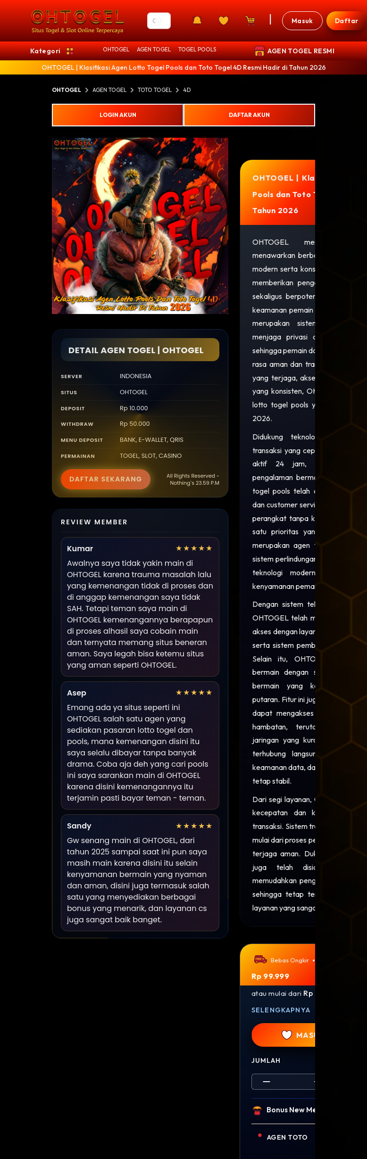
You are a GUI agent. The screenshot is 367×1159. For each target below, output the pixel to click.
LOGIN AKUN (118, 114)
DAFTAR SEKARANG (105, 479)
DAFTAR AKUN (249, 114)
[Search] (159, 20)
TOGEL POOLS (197, 49)
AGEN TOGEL (154, 49)
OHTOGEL (116, 49)
